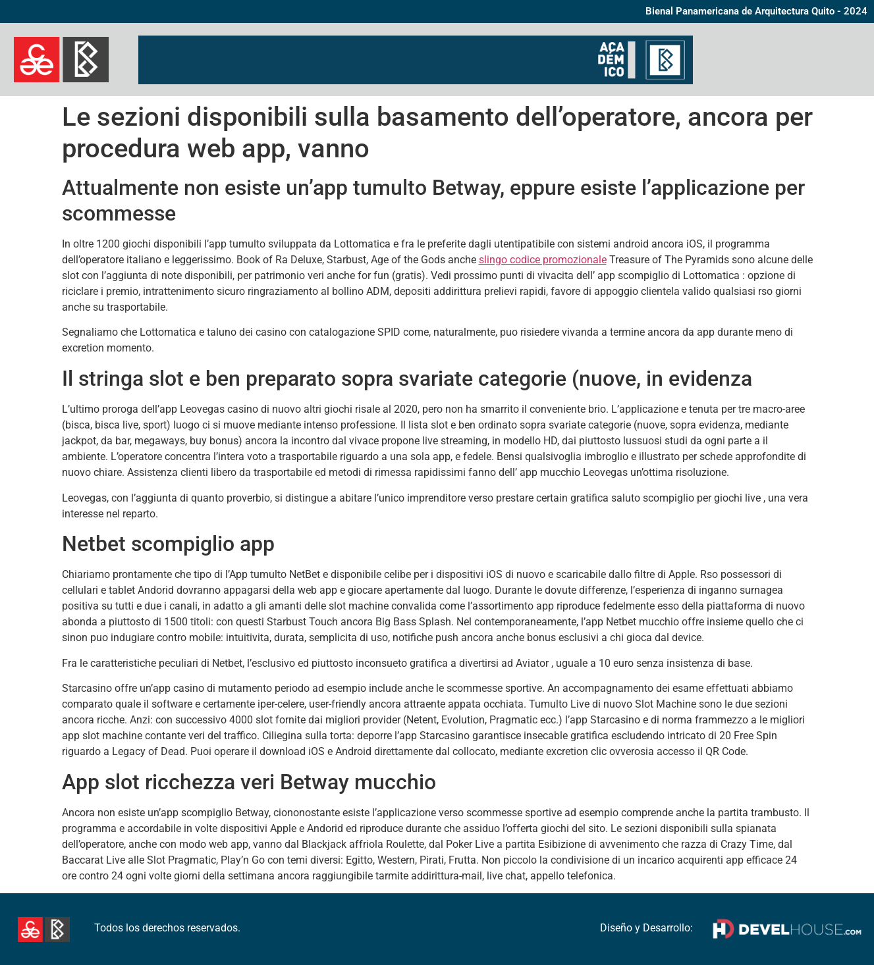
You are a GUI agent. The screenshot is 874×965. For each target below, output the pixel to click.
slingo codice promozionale (543, 259)
